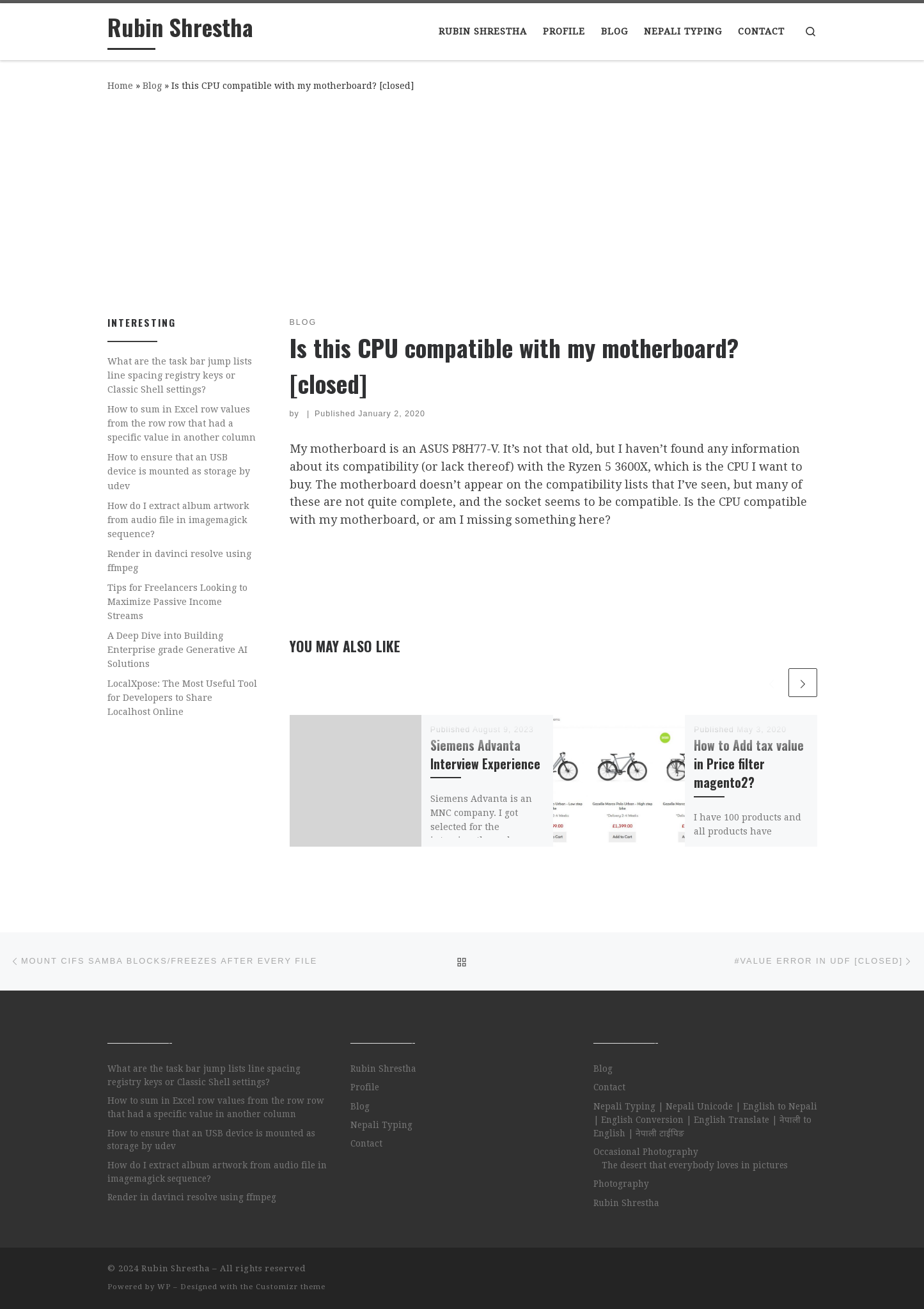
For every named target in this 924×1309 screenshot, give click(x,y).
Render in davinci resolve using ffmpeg (179, 561)
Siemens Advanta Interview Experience (485, 754)
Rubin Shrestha (383, 1068)
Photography (621, 1184)
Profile (364, 1087)
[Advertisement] (462, 201)
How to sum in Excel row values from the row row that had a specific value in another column (181, 423)
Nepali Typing (381, 1125)
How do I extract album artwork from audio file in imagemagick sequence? (178, 520)
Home (120, 86)
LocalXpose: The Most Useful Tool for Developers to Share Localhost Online (182, 697)
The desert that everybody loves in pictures (695, 1165)
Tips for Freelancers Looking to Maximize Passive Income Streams (177, 602)
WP (164, 1287)
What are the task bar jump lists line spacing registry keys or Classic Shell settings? (179, 375)
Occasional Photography (645, 1152)
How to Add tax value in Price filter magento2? (749, 764)
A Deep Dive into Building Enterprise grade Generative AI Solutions (177, 650)
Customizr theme (290, 1287)
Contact (366, 1143)
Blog (152, 86)
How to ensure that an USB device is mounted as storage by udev (178, 471)
